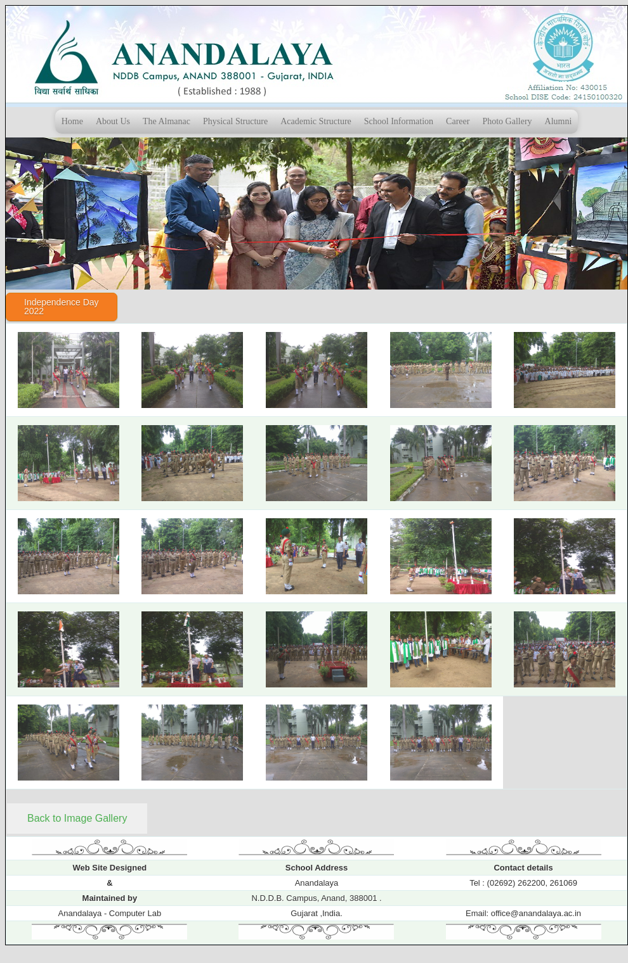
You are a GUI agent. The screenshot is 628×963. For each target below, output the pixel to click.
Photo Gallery (507, 121)
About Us (113, 121)
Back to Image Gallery (77, 818)
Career (457, 121)
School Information (398, 121)
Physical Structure (235, 121)
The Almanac (166, 121)
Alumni (558, 121)
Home (72, 121)
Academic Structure (315, 121)
